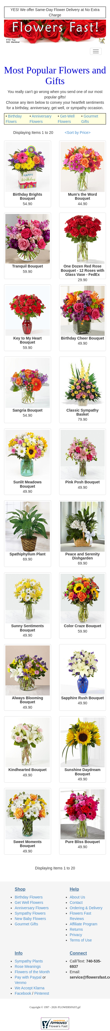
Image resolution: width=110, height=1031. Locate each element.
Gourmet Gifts (26, 924)
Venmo (20, 982)
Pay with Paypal (28, 977)
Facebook (23, 993)
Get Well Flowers (29, 902)
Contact (76, 902)
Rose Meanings (28, 966)
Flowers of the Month (32, 972)
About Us (77, 897)
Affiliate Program (83, 924)
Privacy (76, 935)
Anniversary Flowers (32, 908)
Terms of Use (81, 940)
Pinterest (41, 993)
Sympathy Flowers (30, 913)
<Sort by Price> (78, 132)
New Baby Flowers (30, 918)
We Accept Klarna (29, 988)
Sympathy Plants (29, 961)
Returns (76, 929)
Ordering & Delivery (86, 908)
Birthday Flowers (29, 897)
